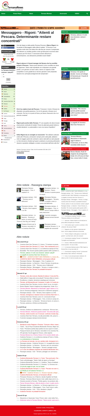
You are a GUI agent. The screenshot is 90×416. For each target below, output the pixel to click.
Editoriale (65, 32)
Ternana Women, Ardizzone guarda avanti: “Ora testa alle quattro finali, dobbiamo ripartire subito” (50, 311)
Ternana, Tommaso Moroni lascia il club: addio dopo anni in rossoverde (42, 379)
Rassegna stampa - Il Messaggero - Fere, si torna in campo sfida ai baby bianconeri (46, 299)
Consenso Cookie (40, 407)
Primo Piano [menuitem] (17, 13)
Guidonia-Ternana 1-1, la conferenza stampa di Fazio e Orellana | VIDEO (42, 337)
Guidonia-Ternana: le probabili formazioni (32, 391)
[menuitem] (87, 13)
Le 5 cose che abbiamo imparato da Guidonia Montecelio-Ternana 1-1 (41, 349)
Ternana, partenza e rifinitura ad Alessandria (33, 303)
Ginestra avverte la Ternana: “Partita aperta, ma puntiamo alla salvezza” (42, 381)
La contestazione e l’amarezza (29, 339)
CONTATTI (45, 410)
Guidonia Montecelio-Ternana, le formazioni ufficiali (35, 375)
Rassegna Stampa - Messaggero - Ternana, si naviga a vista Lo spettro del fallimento (46, 267)
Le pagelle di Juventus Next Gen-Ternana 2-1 (34, 255)
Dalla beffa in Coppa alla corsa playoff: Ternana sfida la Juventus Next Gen (43, 278)
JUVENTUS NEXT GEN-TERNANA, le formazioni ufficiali (37, 259)
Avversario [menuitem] (63, 13)
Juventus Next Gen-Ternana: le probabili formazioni (36, 269)
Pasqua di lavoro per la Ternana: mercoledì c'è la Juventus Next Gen (29, 226)
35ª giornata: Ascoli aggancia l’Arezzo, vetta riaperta (36, 333)
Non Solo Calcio (67, 149)
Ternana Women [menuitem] (46, 13)
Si (3, 74)
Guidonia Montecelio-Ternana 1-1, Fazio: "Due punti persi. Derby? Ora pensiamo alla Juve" (48, 358)
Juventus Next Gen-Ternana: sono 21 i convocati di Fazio (37, 297)
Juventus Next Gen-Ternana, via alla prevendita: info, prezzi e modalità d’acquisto (45, 316)
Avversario (65, 106)
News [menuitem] (31, 13)
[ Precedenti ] (8, 63)
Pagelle (64, 119)
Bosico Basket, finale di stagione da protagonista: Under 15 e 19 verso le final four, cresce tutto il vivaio (51, 286)
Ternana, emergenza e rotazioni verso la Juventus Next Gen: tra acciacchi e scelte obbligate (48, 294)
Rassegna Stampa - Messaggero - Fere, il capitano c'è (28, 190)
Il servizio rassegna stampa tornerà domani (33, 318)
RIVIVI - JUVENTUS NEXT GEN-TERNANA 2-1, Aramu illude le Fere (42, 257)
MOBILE (51, 410)
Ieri (66, 189)
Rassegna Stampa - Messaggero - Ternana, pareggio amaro (38, 347)
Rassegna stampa (25, 149)
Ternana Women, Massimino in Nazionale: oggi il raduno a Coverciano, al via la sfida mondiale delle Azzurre (53, 288)
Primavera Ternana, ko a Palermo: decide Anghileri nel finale (38, 377)
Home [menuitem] (3, 13)
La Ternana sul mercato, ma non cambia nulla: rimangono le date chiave (42, 341)
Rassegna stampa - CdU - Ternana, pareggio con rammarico (38, 351)
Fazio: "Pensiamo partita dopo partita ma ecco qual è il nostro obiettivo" (42, 328)
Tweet (30, 157)
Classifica (5, 86)
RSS (55, 410)
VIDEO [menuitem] (77, 13)
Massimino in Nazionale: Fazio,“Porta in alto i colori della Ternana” (40, 398)
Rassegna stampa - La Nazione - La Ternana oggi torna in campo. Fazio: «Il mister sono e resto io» (50, 385)
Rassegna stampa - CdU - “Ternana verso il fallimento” (29, 199)
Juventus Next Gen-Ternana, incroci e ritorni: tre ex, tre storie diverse (41, 284)
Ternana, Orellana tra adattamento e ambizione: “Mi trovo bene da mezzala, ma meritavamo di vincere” (51, 309)
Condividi (21, 157)
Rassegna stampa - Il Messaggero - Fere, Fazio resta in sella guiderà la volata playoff (46, 387)
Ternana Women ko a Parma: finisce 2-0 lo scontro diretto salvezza (40, 335)
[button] (8, 79)
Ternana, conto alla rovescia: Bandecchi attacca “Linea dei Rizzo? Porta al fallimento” (46, 276)
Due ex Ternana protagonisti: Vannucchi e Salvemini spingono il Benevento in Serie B (46, 290)
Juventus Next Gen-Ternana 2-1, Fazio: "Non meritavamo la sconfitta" (41, 246)
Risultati (8, 82)
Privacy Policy (50, 407)
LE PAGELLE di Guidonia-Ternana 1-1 (32, 370)
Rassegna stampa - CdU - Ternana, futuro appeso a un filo (29, 208)
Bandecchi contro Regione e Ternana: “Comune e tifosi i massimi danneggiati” (44, 324)
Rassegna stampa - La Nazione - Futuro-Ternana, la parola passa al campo (43, 263)
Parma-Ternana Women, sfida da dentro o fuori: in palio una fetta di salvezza (43, 383)
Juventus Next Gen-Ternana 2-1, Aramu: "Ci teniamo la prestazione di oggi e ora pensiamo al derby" (51, 244)
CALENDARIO (37, 410)
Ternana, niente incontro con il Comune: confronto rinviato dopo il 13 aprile (43, 314)
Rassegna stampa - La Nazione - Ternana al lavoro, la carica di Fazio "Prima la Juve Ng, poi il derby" (51, 301)
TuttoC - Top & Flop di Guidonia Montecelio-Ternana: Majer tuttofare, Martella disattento (47, 326)
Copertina (65, 69)
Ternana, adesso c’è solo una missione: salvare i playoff (37, 253)
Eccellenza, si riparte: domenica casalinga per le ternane (37, 280)
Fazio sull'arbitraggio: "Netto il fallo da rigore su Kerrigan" (37, 360)
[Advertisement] (45, 21)
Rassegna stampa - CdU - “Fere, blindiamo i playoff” (36, 389)
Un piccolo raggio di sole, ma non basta (32, 366)
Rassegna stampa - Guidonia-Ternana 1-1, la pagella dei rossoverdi (52, 226)
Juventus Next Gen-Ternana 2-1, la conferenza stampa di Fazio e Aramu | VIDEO (45, 248)
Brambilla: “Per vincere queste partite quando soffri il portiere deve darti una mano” (45, 250)
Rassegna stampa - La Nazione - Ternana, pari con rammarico (39, 345)
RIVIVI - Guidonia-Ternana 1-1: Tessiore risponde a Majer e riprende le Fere (44, 373)
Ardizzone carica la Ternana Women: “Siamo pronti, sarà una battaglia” (42, 400)
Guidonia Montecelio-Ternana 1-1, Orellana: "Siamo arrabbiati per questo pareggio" (45, 362)
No (3, 76)
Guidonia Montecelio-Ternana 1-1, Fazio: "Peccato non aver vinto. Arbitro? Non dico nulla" (47, 368)
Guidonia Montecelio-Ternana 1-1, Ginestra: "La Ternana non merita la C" (42, 364)
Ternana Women (67, 133)
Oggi (63, 189)
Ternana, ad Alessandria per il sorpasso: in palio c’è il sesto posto (40, 282)
